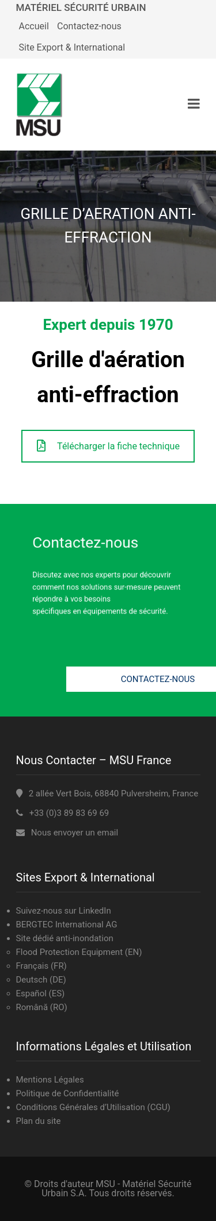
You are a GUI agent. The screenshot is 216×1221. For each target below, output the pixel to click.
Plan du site (38, 1121)
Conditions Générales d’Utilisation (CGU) (93, 1107)
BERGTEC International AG (67, 924)
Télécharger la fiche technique (108, 446)
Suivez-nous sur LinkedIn (63, 911)
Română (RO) (41, 1007)
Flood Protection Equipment (69, 952)
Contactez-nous (89, 26)
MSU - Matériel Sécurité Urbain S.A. (116, 1188)
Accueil (34, 26)
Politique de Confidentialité (67, 1093)
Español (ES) (40, 993)
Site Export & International (72, 47)
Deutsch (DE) (41, 980)
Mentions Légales (50, 1079)
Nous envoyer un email (74, 832)
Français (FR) (41, 966)
